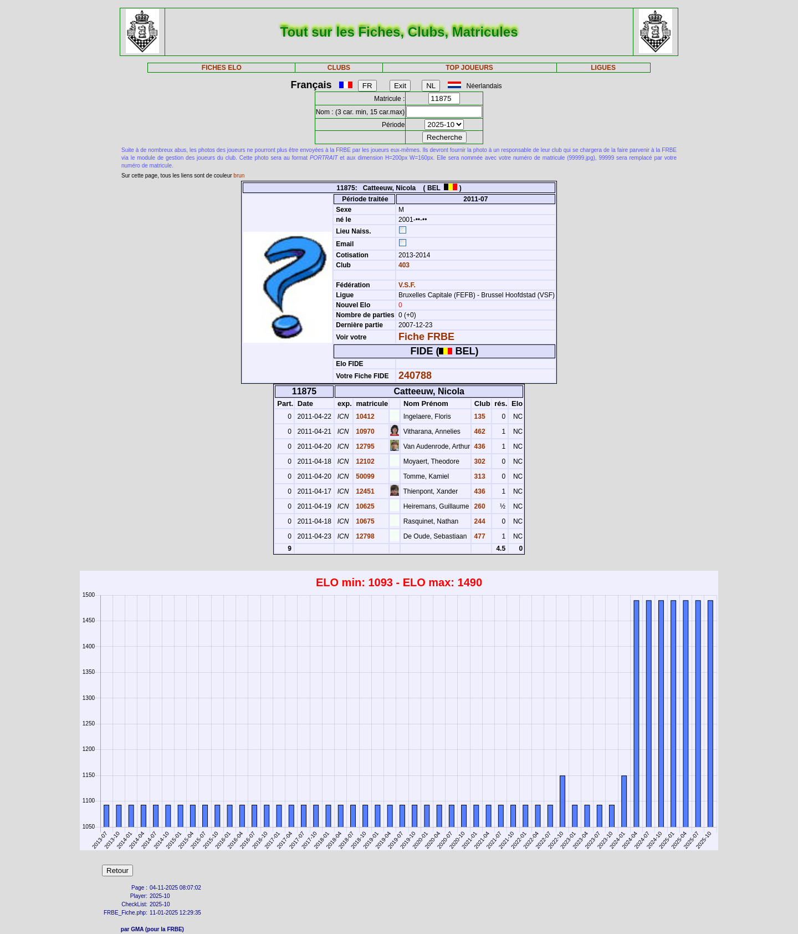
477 (478, 536)
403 (403, 265)
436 (478, 446)
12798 (364, 536)
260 (478, 506)
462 (478, 431)
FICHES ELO (222, 68)
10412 (364, 416)
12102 (364, 461)
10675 (364, 521)
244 (478, 521)
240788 (415, 375)
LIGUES (603, 68)
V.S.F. (407, 285)
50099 (364, 476)
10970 (364, 431)
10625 (364, 506)
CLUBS (339, 68)
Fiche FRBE (426, 336)
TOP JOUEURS (469, 68)
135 (478, 416)
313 (478, 476)
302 (478, 461)
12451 (364, 491)
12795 (364, 446)
